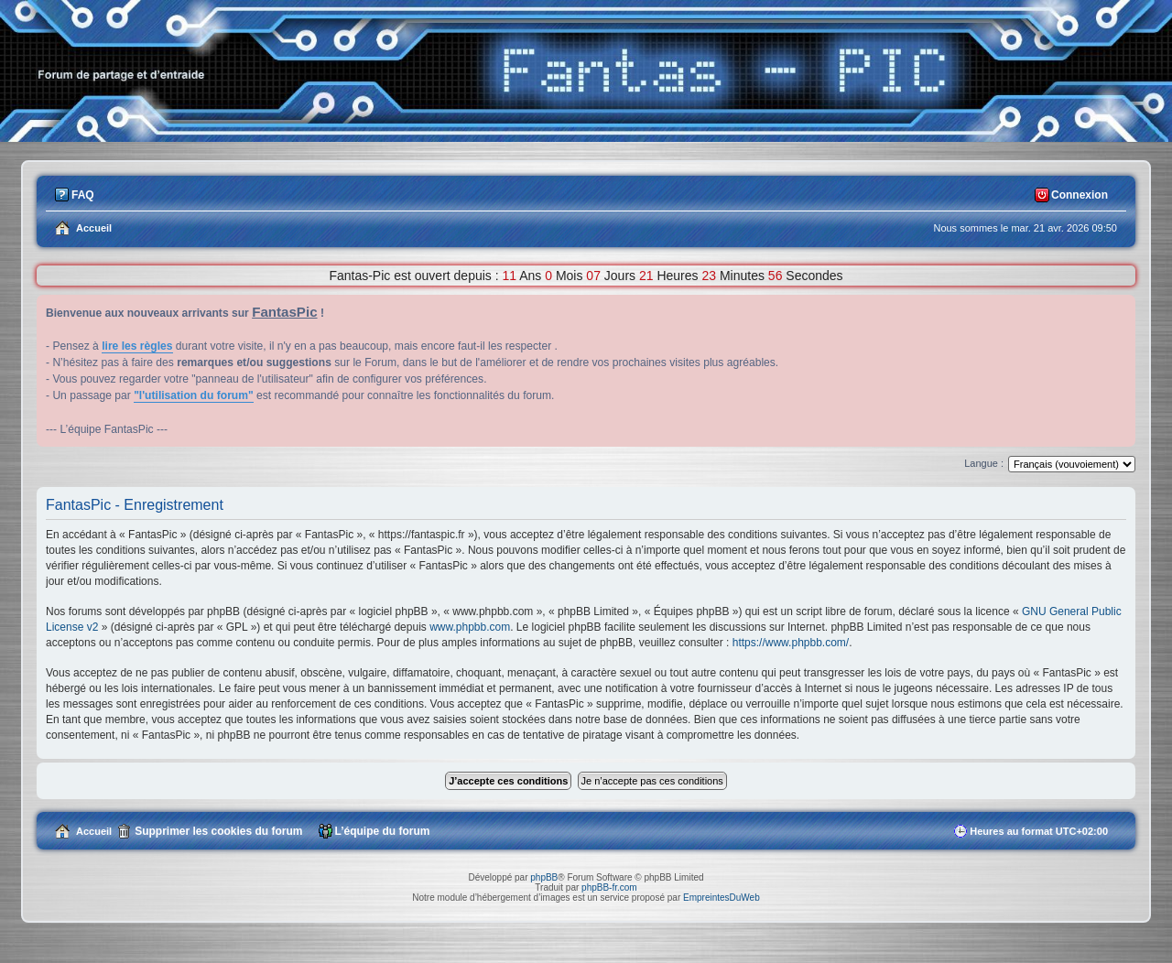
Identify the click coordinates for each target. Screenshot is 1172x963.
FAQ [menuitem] (82, 195)
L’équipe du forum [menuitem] (382, 831)
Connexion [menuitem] (1079, 195)
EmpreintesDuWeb (721, 898)
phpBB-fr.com (609, 887)
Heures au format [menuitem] (1039, 831)
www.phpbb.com (469, 627)
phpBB (544, 877)
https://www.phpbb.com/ (790, 642)
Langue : (984, 463)
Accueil (94, 831)
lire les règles (137, 346)
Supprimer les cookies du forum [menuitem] (218, 831)
